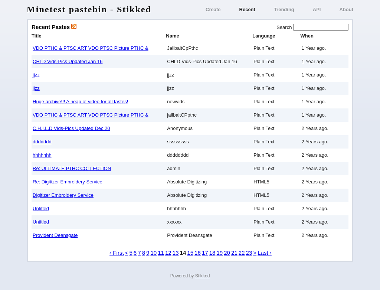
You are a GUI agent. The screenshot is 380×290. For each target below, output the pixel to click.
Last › (265, 253)
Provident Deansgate (55, 235)
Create (213, 9)
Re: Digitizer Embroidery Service (67, 182)
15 (190, 253)
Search (284, 27)
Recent (247, 9)
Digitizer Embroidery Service (63, 195)
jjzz (36, 75)
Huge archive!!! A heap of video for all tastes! (80, 101)
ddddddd (42, 141)
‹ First (116, 253)
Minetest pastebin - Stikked (89, 9)
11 (161, 253)
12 (168, 253)
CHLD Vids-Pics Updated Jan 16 (67, 61)
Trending (284, 9)
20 (227, 253)
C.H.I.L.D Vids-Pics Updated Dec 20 (71, 128)
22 (242, 253)
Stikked (202, 275)
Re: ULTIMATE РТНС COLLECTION (72, 168)
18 (212, 253)
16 (197, 253)
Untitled (41, 208)
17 (205, 253)
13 (176, 253)
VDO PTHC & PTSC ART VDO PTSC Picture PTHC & (90, 48)
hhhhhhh (42, 155)
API (317, 9)
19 (219, 253)
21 (234, 253)
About (346, 9)
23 (249, 253)
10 (153, 253)
